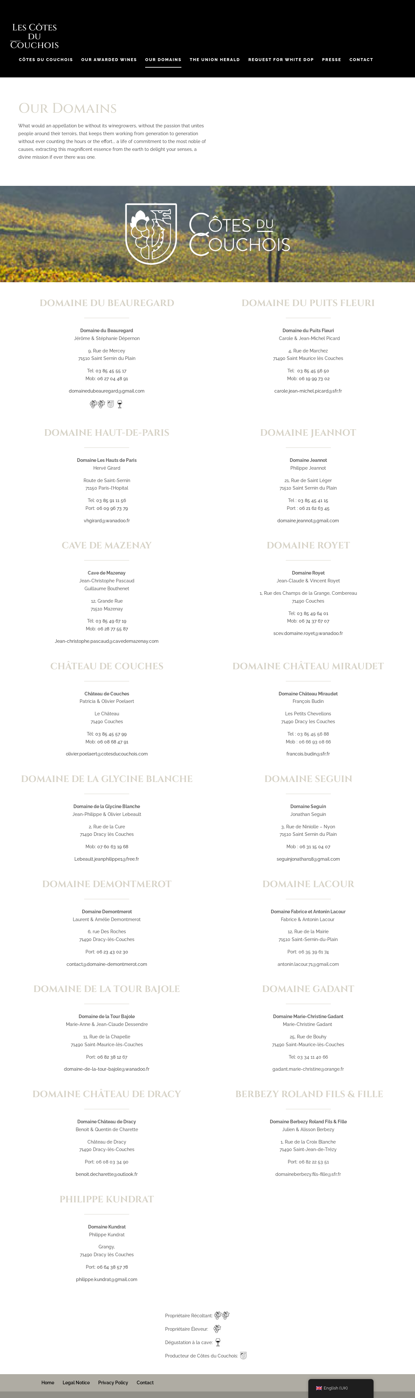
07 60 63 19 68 (112, 846)
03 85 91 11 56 (111, 500)
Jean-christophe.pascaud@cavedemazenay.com (107, 641)
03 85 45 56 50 (313, 370)
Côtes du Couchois (46, 59)
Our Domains (163, 59)
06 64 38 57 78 (112, 1267)
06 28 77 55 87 (113, 628)
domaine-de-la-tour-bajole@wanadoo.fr (106, 1069)
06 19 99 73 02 (314, 378)
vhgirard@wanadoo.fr (107, 520)
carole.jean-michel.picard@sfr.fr (308, 391)
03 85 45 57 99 (111, 734)
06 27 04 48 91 (112, 378)
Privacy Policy (113, 1382)
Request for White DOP (281, 59)
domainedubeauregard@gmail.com (107, 391)
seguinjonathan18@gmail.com (308, 859)
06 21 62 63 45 (314, 508)
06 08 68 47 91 (112, 741)
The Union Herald (215, 59)
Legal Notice (76, 1382)
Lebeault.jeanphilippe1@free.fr (106, 859)
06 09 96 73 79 (112, 508)
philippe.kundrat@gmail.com (106, 1279)
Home (47, 1382)
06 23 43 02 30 (112, 951)
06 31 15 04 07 (315, 846)
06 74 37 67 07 (314, 621)
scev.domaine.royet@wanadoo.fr (308, 633)
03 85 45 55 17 (111, 370)
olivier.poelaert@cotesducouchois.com (107, 753)
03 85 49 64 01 (312, 613)
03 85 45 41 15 (313, 500)
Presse (331, 59)
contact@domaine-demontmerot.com (107, 964)
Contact (361, 59)
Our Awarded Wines (109, 59)
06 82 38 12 (109, 1057)
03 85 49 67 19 (111, 621)
